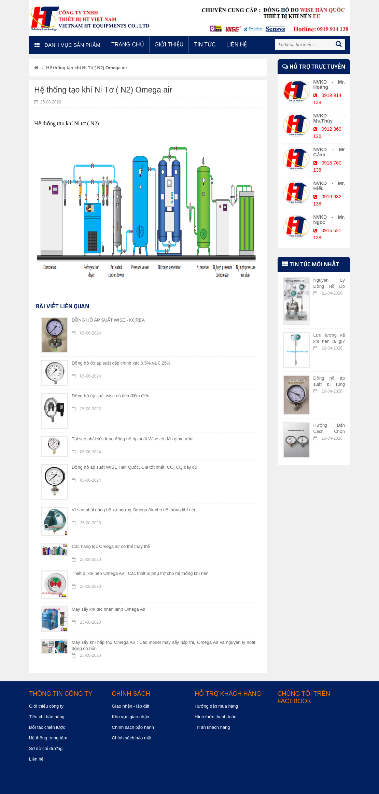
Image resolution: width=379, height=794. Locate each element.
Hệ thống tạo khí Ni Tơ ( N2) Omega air (86, 67)
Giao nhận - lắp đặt (131, 706)
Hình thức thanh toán (215, 716)
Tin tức (204, 44)
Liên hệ (236, 44)
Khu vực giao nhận (130, 716)
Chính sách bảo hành (133, 727)
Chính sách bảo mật (132, 737)
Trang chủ (127, 44)
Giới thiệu (169, 44)
